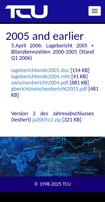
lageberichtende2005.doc (40, 70)
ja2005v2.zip (46, 119)
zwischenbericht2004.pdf (39, 82)
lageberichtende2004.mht (40, 76)
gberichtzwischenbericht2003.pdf (49, 88)
